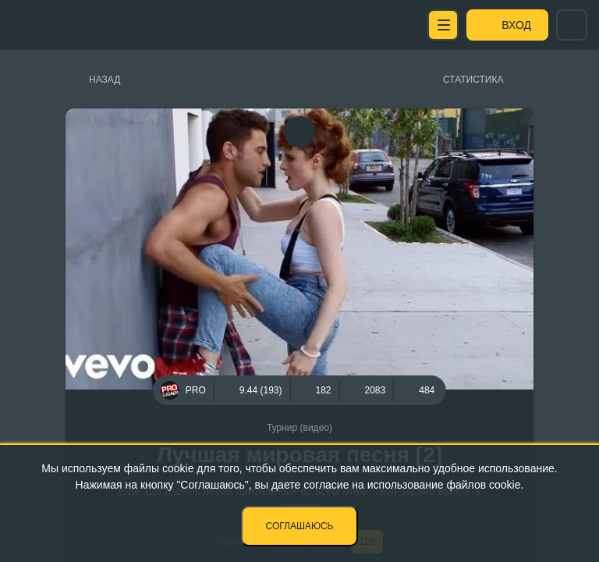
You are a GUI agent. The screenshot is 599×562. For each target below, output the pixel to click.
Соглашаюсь (300, 526)
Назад (104, 79)
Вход (516, 25)
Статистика (473, 79)
